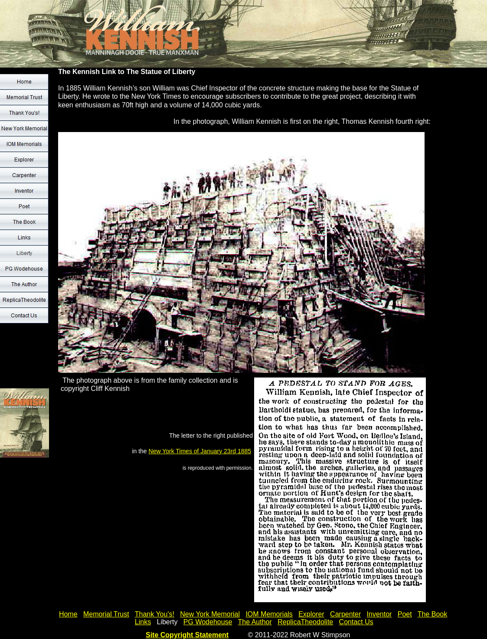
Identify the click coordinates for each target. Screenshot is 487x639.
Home (68, 614)
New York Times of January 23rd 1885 (200, 451)
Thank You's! (154, 614)
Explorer (311, 614)
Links (143, 622)
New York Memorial (210, 614)
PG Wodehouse (207, 622)
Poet (405, 614)
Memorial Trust (106, 614)
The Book (432, 614)
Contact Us (356, 622)
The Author (255, 622)
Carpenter (345, 614)
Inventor (379, 614)
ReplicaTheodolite (305, 622)
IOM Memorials (268, 614)
